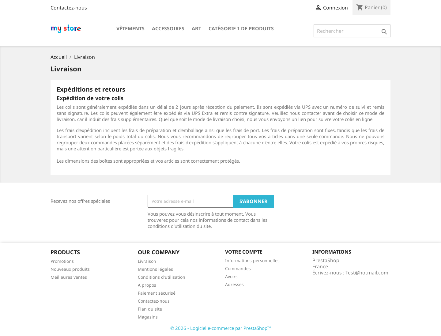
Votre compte (243, 251)
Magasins (148, 317)
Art (196, 28)
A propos (147, 285)
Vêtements (130, 28)
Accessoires (168, 28)
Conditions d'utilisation (161, 277)
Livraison (147, 261)
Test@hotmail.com (366, 272)
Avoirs (231, 276)
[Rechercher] (352, 31)
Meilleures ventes (69, 277)
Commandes (238, 268)
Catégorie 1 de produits (241, 28)
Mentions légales (155, 269)
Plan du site (150, 309)
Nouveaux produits (70, 269)
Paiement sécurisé (156, 293)
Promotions (62, 261)
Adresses (234, 284)
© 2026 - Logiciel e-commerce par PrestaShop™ (220, 328)
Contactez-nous (69, 7)
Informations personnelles (252, 260)
